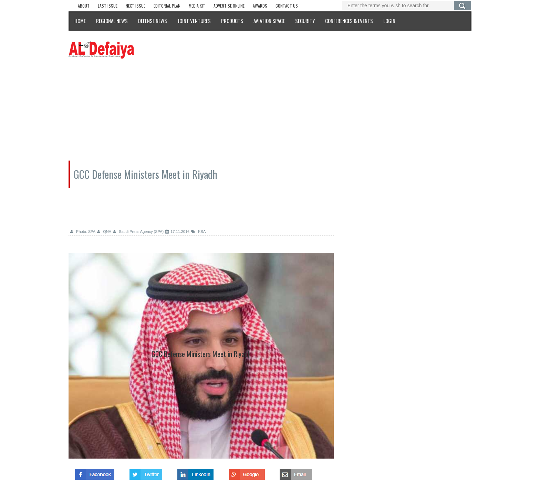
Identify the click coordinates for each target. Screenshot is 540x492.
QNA (104, 231)
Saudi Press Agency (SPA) (138, 231)
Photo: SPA (82, 231)
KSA (198, 231)
